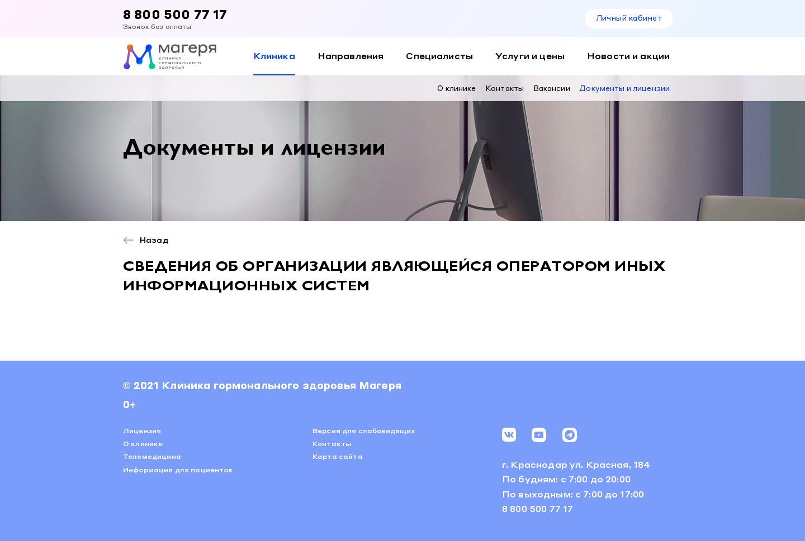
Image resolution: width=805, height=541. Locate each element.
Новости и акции (628, 55)
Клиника (274, 55)
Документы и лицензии (624, 88)
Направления (351, 55)
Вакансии (551, 88)
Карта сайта (337, 456)
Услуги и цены (530, 55)
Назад (154, 239)
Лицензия (142, 431)
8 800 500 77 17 (175, 14)
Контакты (504, 88)
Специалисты (439, 55)
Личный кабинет (629, 17)
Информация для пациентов (178, 470)
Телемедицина (152, 456)
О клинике (456, 88)
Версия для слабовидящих (363, 431)
